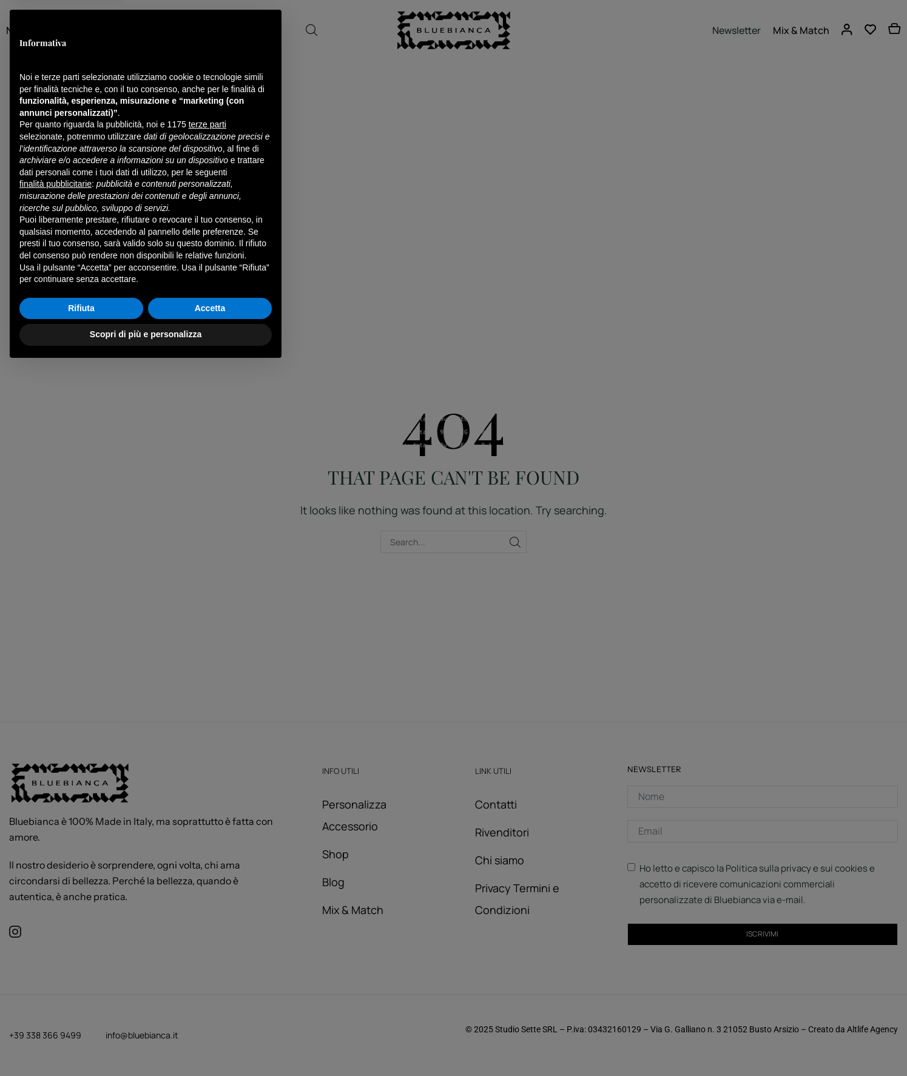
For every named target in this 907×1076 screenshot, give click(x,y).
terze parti (207, 833)
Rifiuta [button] (81, 1016)
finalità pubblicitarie (55, 892)
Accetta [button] (210, 1016)
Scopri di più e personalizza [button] (145, 1042)
